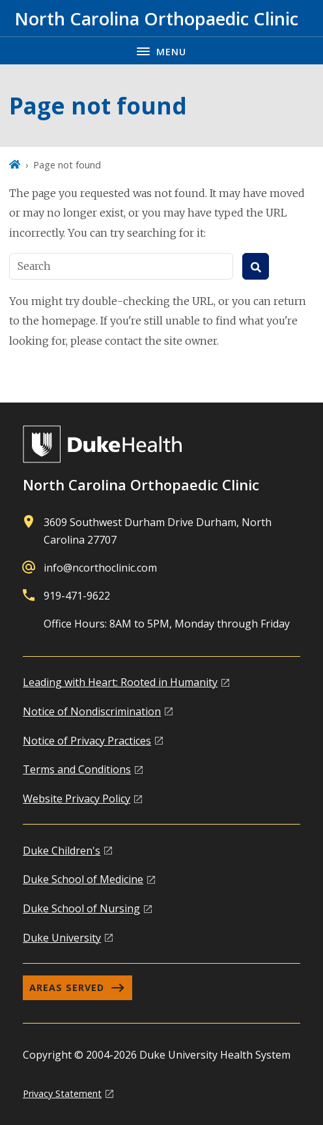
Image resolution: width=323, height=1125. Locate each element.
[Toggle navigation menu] (161, 50)
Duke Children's (61, 850)
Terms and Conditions (77, 769)
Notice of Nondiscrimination (92, 711)
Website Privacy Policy (76, 798)
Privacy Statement (62, 1093)
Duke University (62, 938)
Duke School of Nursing (81, 908)
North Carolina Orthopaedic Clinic (141, 484)
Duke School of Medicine (83, 879)
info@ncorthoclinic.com (100, 568)
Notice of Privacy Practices (87, 741)
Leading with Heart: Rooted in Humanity (120, 682)
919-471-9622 (77, 596)
